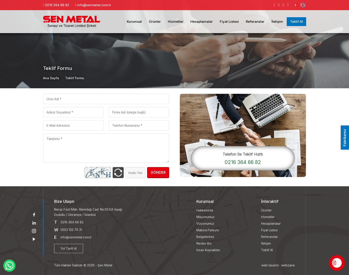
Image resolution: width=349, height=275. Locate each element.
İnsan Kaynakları (208, 250)
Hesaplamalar (201, 21)
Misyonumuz (205, 217)
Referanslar (255, 21)
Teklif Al (296, 21)
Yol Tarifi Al (69, 248)
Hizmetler (175, 21)
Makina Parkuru (207, 230)
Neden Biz (204, 243)
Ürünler (155, 21)
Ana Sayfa (51, 78)
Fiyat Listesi (229, 21)
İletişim (277, 21)
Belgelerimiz (205, 237)
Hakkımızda (204, 210)
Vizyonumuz (205, 223)
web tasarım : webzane (278, 265)
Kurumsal (134, 21)
